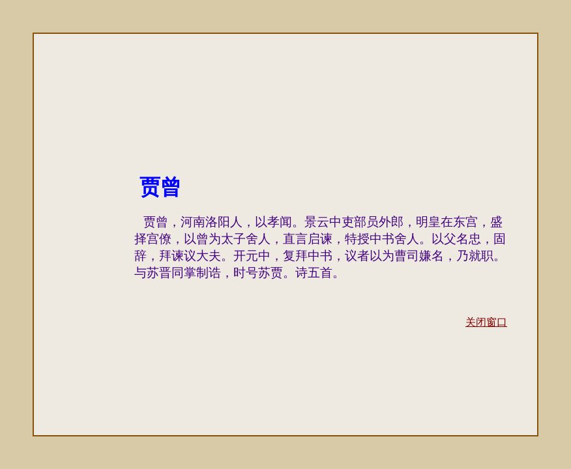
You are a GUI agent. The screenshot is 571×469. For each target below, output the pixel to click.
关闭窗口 (486, 322)
